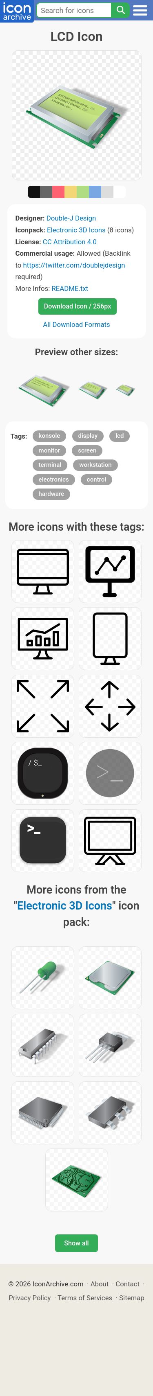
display (88, 435)
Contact (127, 1284)
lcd (119, 435)
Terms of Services (85, 1298)
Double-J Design (71, 218)
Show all (76, 1243)
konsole (49, 435)
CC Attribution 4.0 (70, 242)
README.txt (69, 288)
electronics (54, 479)
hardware (51, 494)
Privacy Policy (30, 1298)
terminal (50, 464)
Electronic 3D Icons (76, 230)
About (100, 1284)
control (96, 479)
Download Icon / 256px (77, 306)
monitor (49, 450)
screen (87, 450)
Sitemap (131, 1298)
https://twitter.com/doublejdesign (74, 265)
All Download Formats (76, 324)
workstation (95, 464)
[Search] (120, 10)
